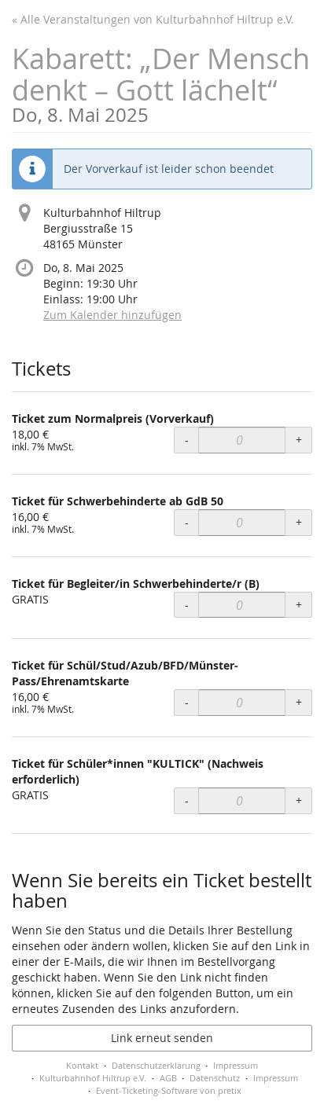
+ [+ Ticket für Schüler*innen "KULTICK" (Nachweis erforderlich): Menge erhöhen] (299, 800)
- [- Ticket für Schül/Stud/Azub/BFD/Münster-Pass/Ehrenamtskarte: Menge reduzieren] (187, 702)
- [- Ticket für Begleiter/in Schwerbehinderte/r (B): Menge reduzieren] (187, 604)
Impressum (235, 1065)
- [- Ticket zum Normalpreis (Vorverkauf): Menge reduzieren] (187, 439)
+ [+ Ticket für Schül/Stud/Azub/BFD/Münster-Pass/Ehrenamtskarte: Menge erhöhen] (299, 702)
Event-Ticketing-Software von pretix (168, 1090)
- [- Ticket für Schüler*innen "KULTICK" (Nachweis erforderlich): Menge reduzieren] (187, 800)
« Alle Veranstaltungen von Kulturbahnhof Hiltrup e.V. (153, 19)
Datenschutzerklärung (156, 1065)
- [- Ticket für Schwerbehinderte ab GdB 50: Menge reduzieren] (187, 522)
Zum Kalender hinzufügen (112, 314)
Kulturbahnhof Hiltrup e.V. (92, 1078)
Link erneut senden (162, 1037)
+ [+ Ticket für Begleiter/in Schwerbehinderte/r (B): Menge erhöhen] (299, 604)
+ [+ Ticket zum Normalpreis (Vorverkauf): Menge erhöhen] (299, 439)
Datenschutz (215, 1078)
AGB (168, 1078)
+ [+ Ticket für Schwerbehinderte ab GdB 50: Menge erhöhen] (299, 522)
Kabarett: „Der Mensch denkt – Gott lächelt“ (162, 82)
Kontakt (82, 1065)
